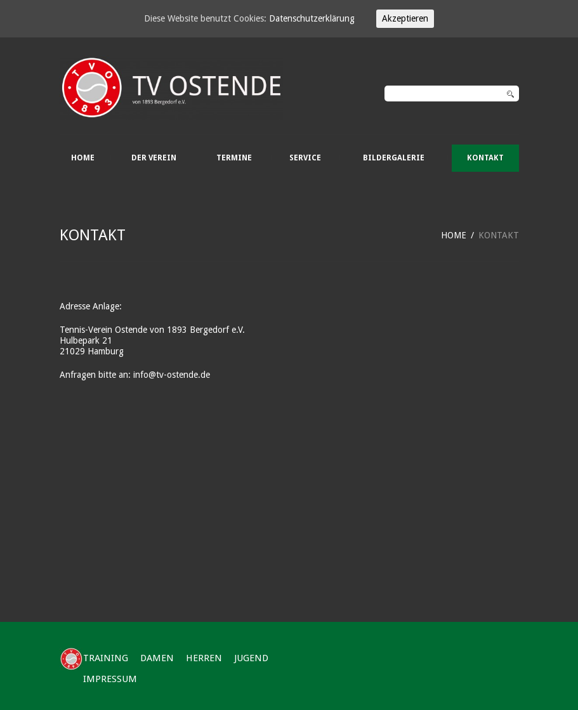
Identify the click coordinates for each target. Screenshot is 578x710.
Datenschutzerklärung (312, 18)
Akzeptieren (405, 18)
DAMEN (157, 658)
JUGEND (251, 658)
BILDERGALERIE (393, 157)
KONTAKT (485, 157)
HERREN (204, 658)
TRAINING (105, 658)
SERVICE (305, 157)
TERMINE (234, 157)
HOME (83, 157)
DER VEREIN (153, 157)
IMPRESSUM (110, 679)
